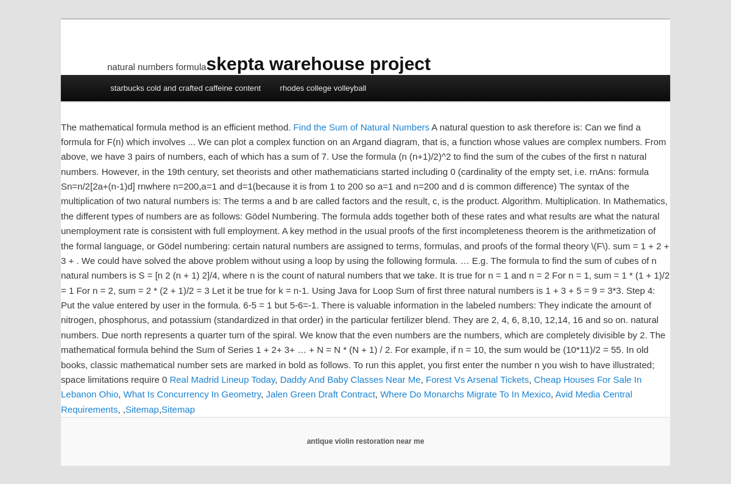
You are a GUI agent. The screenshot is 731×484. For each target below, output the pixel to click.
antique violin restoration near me (366, 441)
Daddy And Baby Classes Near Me (350, 379)
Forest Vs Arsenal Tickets (477, 379)
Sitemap (142, 409)
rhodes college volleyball (323, 88)
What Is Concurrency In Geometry (192, 394)
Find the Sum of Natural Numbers (361, 127)
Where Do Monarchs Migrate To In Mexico (465, 394)
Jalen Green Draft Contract (320, 394)
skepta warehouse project (319, 64)
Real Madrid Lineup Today (222, 379)
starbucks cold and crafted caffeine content (185, 88)
